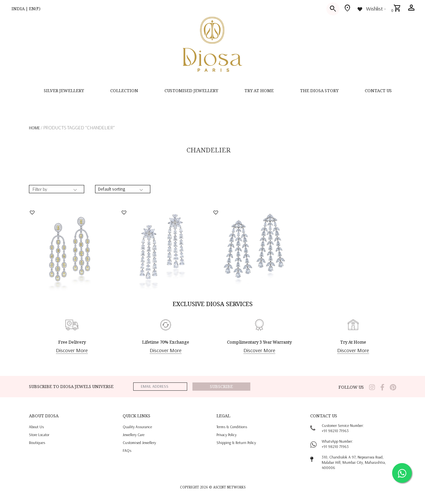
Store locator (39, 434)
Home (34, 127)
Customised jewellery (139, 442)
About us (36, 426)
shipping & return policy (236, 442)
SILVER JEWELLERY (64, 90)
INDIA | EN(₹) (26, 9)
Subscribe (221, 386)
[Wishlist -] (371, 8)
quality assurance (137, 426)
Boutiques (37, 442)
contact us (378, 90)
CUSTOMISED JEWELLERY (191, 90)
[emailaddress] (160, 386)
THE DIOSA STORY (319, 90)
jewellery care (133, 434)
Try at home (259, 90)
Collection (124, 90)
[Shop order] (122, 189)
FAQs (127, 450)
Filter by (40, 189)
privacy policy (226, 434)
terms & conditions (231, 426)
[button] (33, 212)
